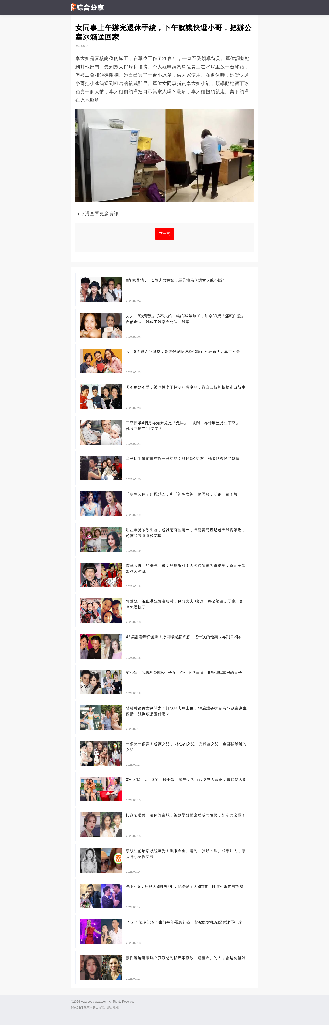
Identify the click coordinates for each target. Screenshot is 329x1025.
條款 (102, 1007)
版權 (116, 1007)
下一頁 (164, 234)
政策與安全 (91, 1007)
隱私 (109, 1007)
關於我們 (77, 1007)
